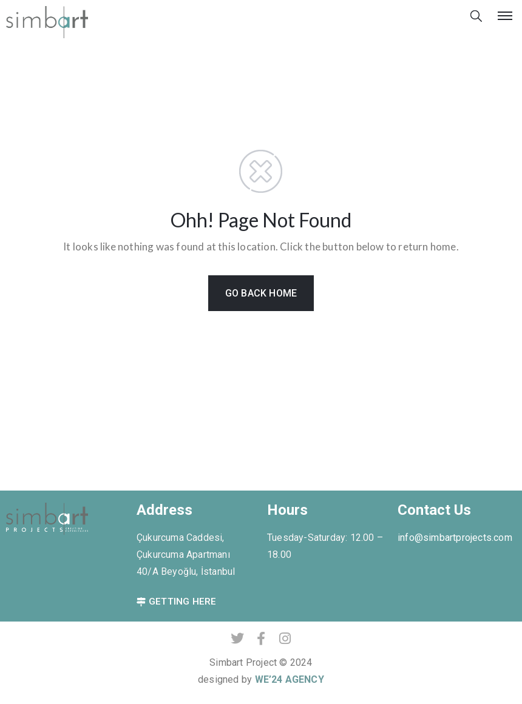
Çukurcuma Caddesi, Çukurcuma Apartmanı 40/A (183, 554)
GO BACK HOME (261, 293)
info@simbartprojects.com (455, 537)
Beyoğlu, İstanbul (198, 571)
